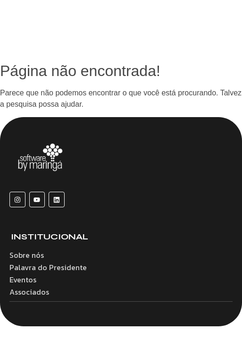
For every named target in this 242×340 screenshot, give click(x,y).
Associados (29, 292)
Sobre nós (26, 255)
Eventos (22, 279)
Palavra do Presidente (48, 267)
